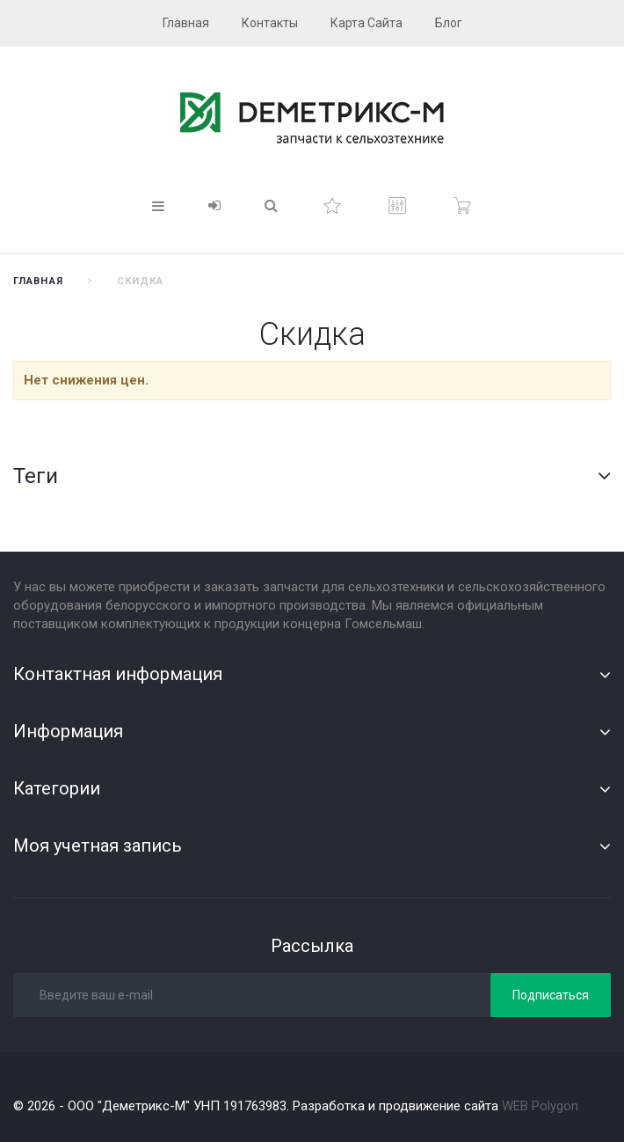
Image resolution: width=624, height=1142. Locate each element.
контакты (270, 23)
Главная (38, 281)
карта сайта (366, 23)
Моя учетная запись (97, 845)
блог (448, 23)
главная (186, 23)
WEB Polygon (540, 1106)
